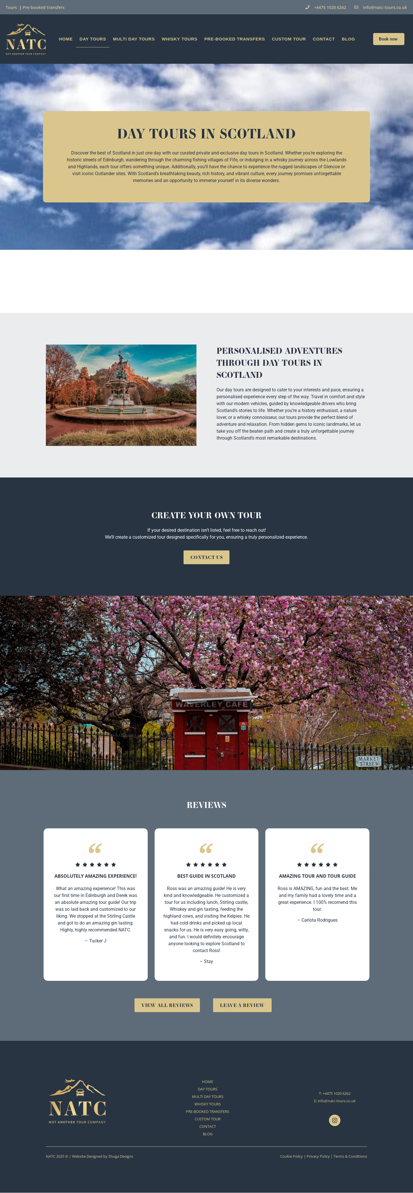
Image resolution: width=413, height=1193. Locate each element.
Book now (389, 39)
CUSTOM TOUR (289, 38)
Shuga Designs (120, 1156)
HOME (66, 38)
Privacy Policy (318, 1156)
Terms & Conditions (350, 1156)
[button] (6, 683)
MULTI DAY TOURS (134, 38)
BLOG (348, 38)
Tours (11, 7)
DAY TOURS (92, 38)
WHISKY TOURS (180, 38)
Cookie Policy (291, 1156)
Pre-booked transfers (44, 7)
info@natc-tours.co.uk (337, 1101)
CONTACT (324, 38)
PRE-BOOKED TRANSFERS (234, 38)
